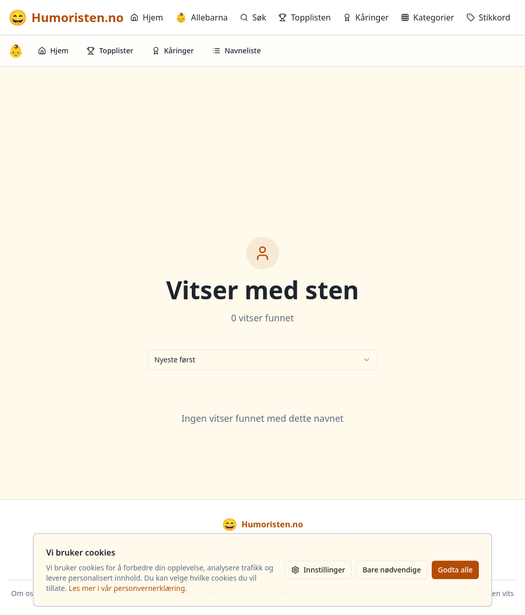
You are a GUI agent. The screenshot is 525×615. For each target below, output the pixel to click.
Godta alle (455, 570)
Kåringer (366, 17)
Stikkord (489, 17)
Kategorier (427, 17)
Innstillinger (318, 570)
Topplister (110, 50)
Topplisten (304, 17)
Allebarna (201, 17)
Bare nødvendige (391, 570)
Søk (253, 17)
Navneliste (236, 50)
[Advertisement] (262, 143)
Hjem (146, 17)
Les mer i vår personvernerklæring (127, 588)
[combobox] (262, 360)
